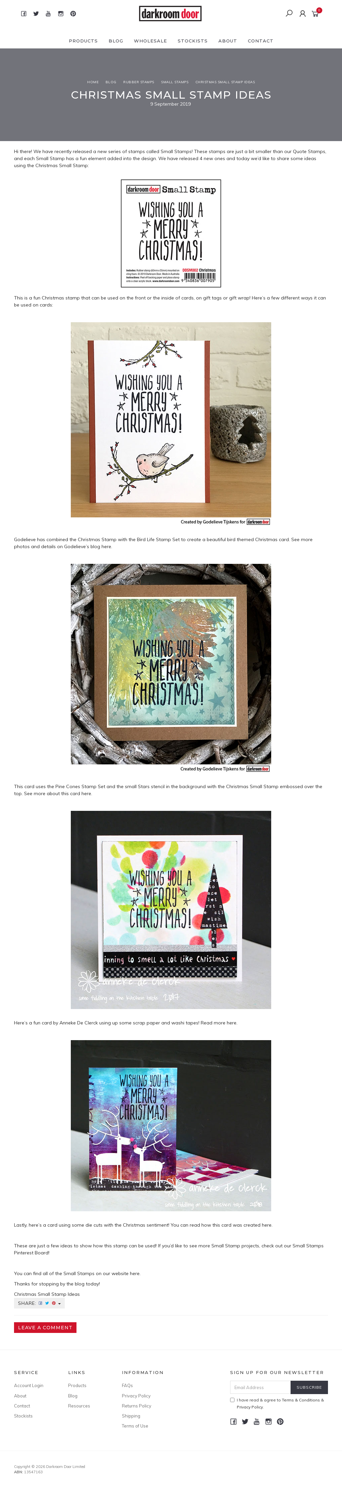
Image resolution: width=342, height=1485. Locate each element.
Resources (79, 1405)
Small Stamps (176, 151)
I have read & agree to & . (277, 1403)
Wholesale (150, 40)
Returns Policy (136, 1405)
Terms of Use (135, 1426)
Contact (261, 40)
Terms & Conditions (301, 1399)
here (106, 546)
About (227, 40)
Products (83, 40)
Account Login (28, 1385)
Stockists (193, 40)
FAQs (127, 1385)
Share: (39, 1303)
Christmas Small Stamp (61, 165)
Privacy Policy (136, 1395)
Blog (116, 40)
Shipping (131, 1415)
